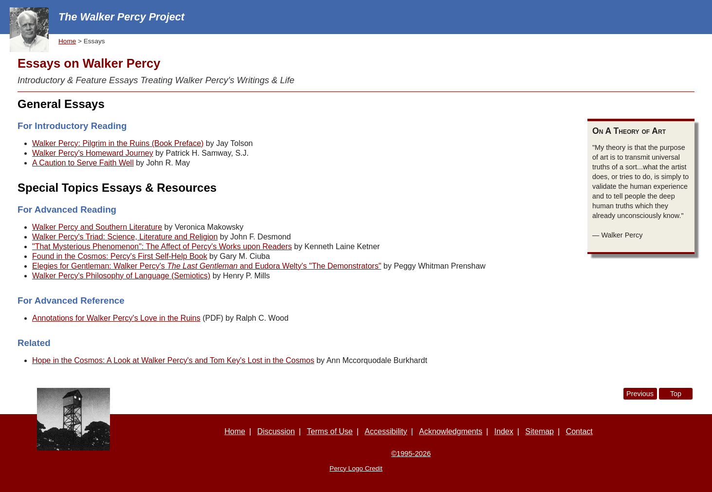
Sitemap (539, 431)
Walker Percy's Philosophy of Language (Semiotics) (121, 276)
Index (503, 431)
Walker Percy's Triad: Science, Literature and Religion (125, 237)
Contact (579, 431)
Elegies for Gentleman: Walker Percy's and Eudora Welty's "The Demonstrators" (206, 266)
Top (675, 394)
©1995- (411, 453)
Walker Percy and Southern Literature (97, 227)
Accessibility (386, 431)
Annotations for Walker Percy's (116, 318)
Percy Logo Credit (356, 468)
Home (67, 41)
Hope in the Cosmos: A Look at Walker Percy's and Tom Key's (173, 360)
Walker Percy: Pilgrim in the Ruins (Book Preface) (117, 143)
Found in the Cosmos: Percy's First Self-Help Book (119, 256)
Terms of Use (330, 431)
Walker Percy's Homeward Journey (92, 153)
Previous (640, 394)
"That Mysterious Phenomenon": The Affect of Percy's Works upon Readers (162, 246)
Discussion (276, 431)
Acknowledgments (450, 431)
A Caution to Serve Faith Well (83, 163)
